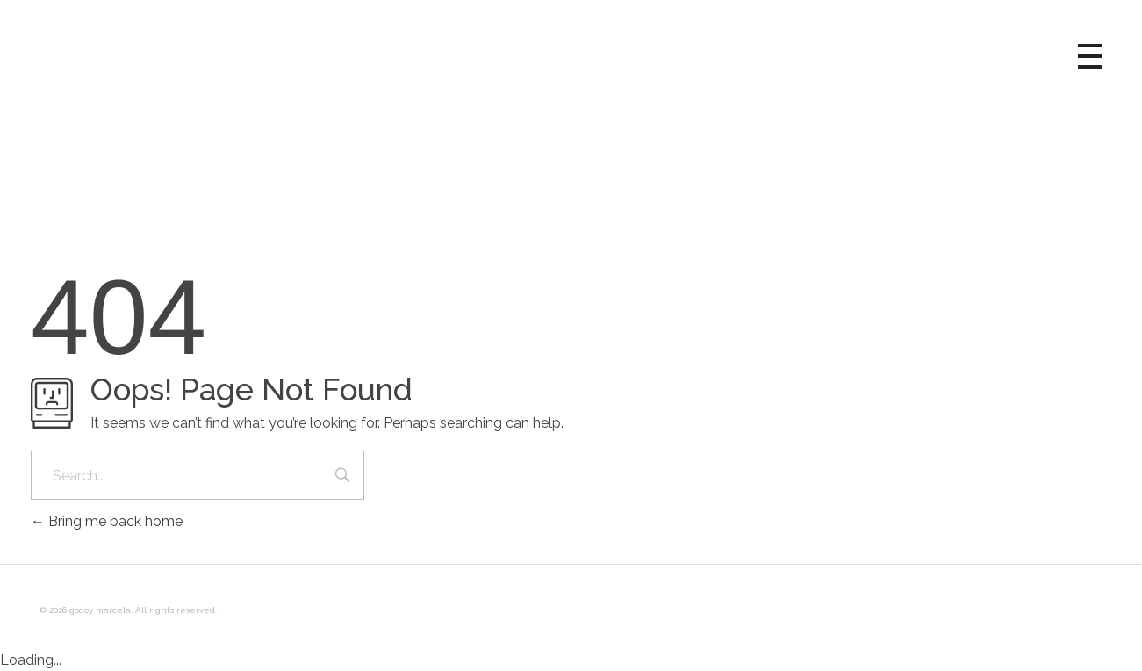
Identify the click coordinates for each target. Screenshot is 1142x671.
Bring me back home (107, 521)
